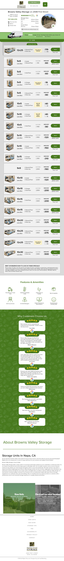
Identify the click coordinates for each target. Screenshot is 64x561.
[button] (45, 4)
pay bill (34, 2)
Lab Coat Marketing (41, 558)
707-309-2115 (34, 6)
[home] (21, 4)
